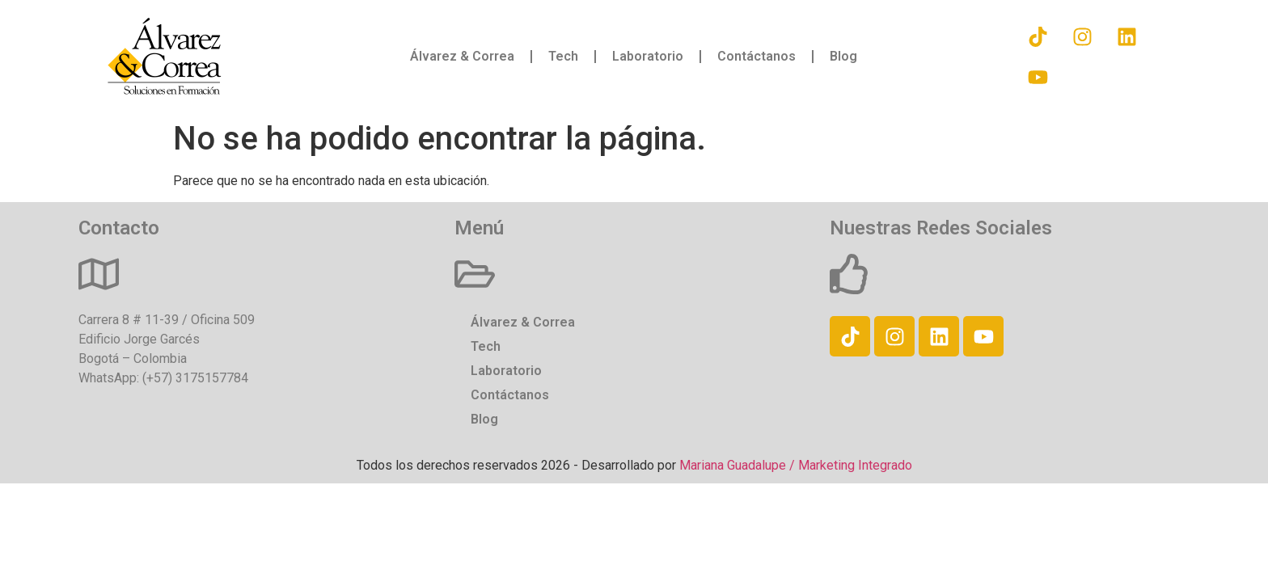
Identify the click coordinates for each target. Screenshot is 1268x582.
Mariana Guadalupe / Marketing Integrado (795, 465)
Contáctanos (756, 56)
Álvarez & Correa (462, 56)
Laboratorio (647, 56)
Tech (563, 56)
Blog (843, 56)
